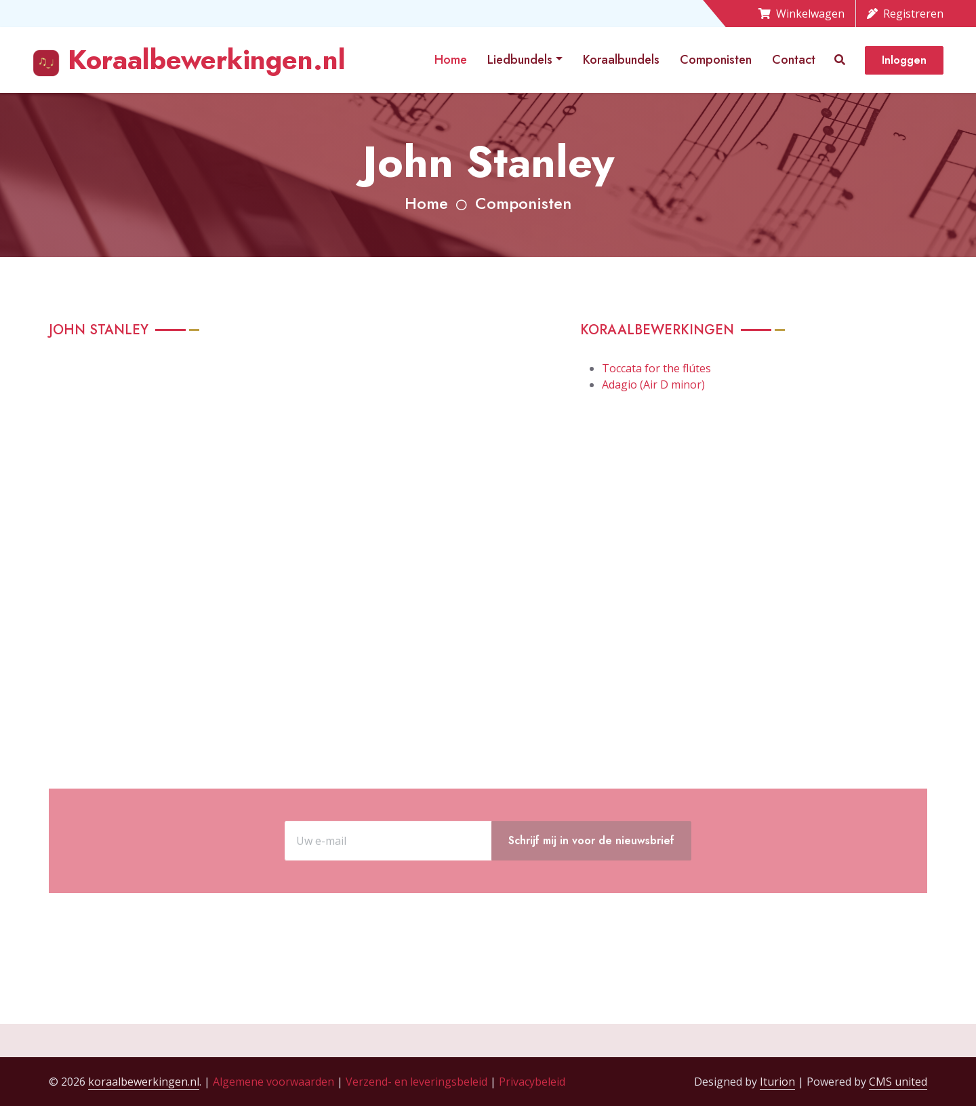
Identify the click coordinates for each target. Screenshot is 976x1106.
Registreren (905, 13)
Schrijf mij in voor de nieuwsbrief (591, 880)
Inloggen (904, 60)
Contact (793, 59)
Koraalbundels (621, 59)
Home (450, 59)
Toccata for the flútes (656, 368)
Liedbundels (519, 59)
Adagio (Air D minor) (653, 384)
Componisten (716, 59)
